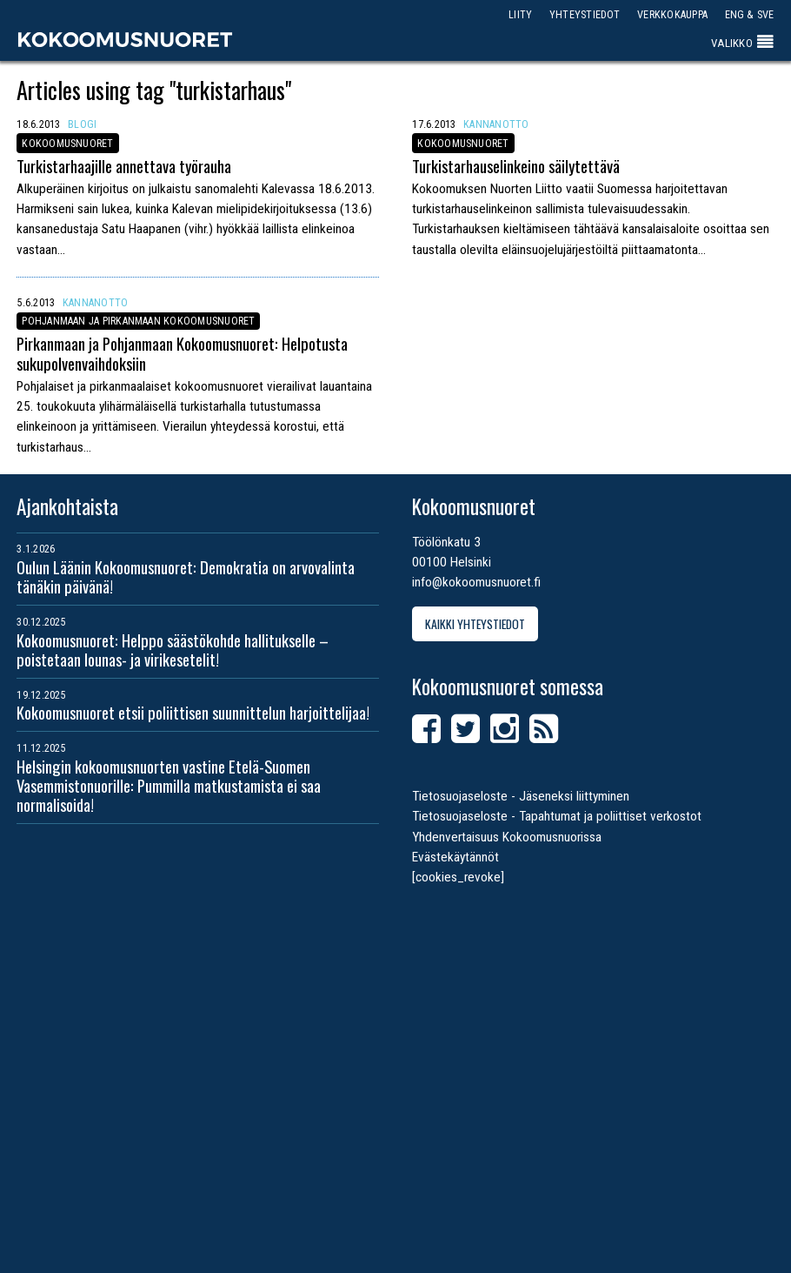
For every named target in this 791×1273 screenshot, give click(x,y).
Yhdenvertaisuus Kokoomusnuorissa (507, 837)
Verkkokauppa (672, 14)
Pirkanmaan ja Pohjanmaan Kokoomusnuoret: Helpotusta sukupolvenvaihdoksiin (182, 353)
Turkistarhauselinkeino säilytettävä (516, 166)
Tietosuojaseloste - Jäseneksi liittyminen (520, 796)
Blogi (82, 124)
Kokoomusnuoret (125, 39)
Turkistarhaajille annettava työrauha (124, 166)
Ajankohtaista (67, 506)
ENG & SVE (749, 14)
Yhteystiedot (585, 14)
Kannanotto (495, 124)
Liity (520, 14)
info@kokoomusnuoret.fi (476, 582)
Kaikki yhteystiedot (475, 623)
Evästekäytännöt (455, 857)
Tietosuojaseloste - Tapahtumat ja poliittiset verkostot (556, 816)
